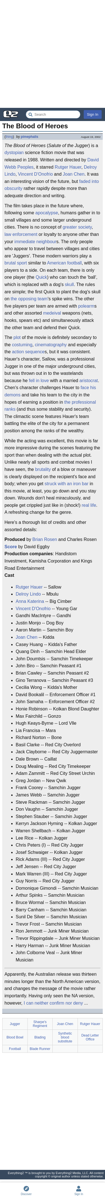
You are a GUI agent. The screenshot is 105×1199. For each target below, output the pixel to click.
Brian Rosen (44, 539)
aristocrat (89, 380)
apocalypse (46, 212)
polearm (86, 306)
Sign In (92, 114)
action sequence (28, 351)
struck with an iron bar (66, 483)
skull (69, 284)
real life (89, 505)
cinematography (51, 344)
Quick (41, 277)
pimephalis (29, 137)
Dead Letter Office (90, 1037)
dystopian (14, 152)
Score (10, 546)
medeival (52, 313)
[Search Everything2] (53, 114)
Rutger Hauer (68, 167)
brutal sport (15, 263)
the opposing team (29, 298)
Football (15, 1049)
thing (9, 137)
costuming (22, 344)
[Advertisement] (52, 53)
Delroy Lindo (28, 594)
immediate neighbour (35, 241)
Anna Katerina (30, 601)
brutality (43, 469)
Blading (40, 1037)
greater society (77, 227)
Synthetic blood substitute (65, 1037)
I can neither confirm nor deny (53, 1003)
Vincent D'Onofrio (35, 174)
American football (64, 263)
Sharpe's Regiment (40, 1024)
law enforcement (20, 234)
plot (17, 337)
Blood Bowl (14, 1037)
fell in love (39, 380)
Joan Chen (73, 174)
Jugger (15, 1024)
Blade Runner (40, 1049)
